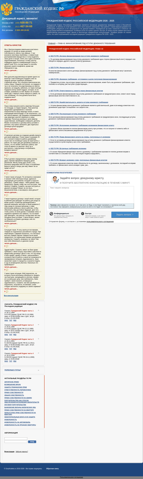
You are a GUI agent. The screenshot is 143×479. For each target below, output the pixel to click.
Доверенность (10, 419)
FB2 (14, 320)
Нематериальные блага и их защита (19, 417)
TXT (10, 320)
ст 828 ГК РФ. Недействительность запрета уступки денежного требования (78, 102)
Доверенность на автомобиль (17, 422)
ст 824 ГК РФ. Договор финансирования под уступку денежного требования (79, 56)
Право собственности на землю (18, 398)
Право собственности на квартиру (19, 410)
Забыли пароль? (22, 452)
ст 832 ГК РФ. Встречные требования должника (67, 148)
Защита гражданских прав (15, 387)
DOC (6, 320)
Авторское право (11, 382)
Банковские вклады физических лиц (20, 407)
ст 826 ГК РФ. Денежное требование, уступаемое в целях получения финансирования (83, 79)
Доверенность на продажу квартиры (20, 425)
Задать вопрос (125, 214)
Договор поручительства (15, 405)
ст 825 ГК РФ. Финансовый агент (61, 68)
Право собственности (13, 392)
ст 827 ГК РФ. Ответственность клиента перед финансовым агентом (76, 91)
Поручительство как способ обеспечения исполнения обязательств (21, 401)
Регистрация (9, 452)
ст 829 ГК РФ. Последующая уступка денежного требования (72, 114)
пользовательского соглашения (100, 221)
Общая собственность (14, 395)
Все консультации (11, 296)
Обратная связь (52, 469)
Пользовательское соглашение (71, 477)
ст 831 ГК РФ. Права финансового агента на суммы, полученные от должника (79, 137)
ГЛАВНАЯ (51, 43)
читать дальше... (11, 70)
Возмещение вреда (12, 384)
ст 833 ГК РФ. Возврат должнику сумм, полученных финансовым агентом (78, 160)
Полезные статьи (13, 370)
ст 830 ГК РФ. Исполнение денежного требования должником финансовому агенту (81, 125)
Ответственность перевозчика (17, 390)
